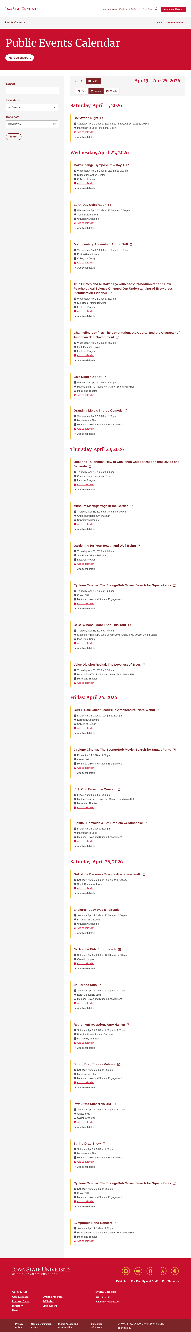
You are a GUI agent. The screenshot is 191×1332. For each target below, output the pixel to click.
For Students (170, 1281)
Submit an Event (176, 22)
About (159, 22)
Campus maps (20, 1297)
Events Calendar (15, 22)
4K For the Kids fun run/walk (97, 949)
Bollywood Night (88, 118)
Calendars (12, 100)
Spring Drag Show (89, 1143)
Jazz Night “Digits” (90, 376)
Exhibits (123, 9)
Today (93, 81)
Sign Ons (147, 9)
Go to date (12, 117)
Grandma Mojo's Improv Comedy (100, 410)
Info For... (133, 9)
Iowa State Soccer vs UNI (94, 1104)
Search (10, 83)
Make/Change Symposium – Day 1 (101, 165)
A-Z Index (48, 1301)
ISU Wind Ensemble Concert (97, 789)
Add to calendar (84, 132)
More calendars (18, 57)
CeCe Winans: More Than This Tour (102, 625)
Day (82, 91)
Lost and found (21, 1301)
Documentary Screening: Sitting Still (103, 244)
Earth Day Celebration (92, 204)
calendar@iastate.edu (108, 1301)
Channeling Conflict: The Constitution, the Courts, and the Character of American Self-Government (127, 335)
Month (111, 91)
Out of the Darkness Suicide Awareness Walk (109, 874)
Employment (50, 1306)
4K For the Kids (87, 985)
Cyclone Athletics (53, 1297)
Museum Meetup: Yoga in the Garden (103, 506)
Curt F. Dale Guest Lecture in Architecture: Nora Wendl (116, 710)
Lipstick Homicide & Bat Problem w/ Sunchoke (110, 823)
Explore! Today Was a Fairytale (99, 909)
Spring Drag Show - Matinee (97, 1064)
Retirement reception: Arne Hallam (101, 1024)
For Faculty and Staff (144, 1281)
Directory (17, 1306)
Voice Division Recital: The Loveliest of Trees (109, 664)
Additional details (86, 137)
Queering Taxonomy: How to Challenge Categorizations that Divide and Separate (127, 464)
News (15, 1310)
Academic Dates (172, 9)
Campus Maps (110, 9)
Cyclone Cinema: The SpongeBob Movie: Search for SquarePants (124, 585)
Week (96, 91)
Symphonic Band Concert (95, 1222)
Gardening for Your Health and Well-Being (107, 545)
